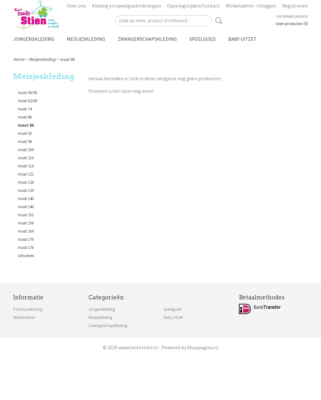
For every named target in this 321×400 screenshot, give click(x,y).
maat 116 (26, 166)
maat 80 (25, 117)
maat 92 (25, 133)
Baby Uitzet (242, 39)
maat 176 (26, 247)
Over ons (76, 6)
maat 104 (26, 149)
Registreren (295, 6)
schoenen (26, 255)
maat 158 (26, 223)
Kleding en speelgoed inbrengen (126, 6)
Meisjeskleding (86, 39)
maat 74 (25, 109)
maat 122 (26, 174)
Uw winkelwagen (292, 16)
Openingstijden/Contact (193, 6)
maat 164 (26, 231)
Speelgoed (202, 39)
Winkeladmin (240, 6)
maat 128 (26, 182)
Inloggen (266, 6)
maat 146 (26, 206)
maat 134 (26, 190)
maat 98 (25, 141)
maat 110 (26, 158)
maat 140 (26, 198)
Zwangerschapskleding (147, 39)
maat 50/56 (27, 92)
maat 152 (26, 215)
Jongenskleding (33, 39)
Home (18, 59)
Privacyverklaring (27, 309)
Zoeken (217, 20)
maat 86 (67, 59)
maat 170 (26, 239)
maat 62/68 (27, 100)
